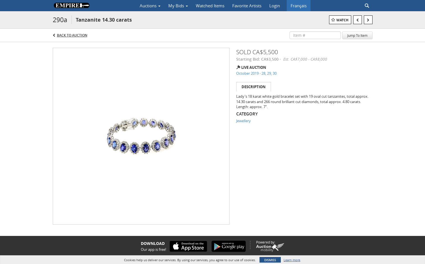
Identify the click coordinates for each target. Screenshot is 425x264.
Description (254, 86)
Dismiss (270, 260)
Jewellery (243, 120)
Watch (342, 20)
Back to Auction (72, 35)
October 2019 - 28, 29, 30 (256, 73)
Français (299, 5)
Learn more (292, 260)
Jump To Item (357, 35)
